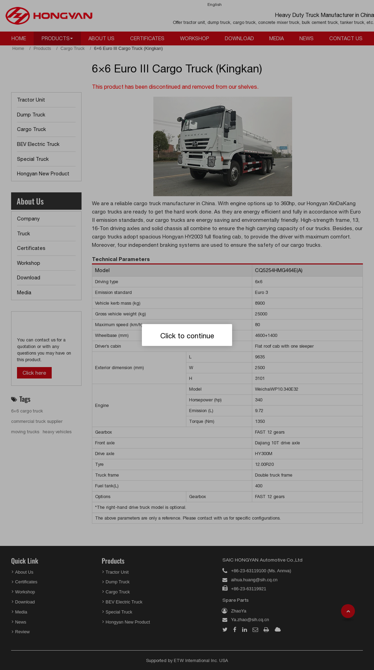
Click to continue (187, 336)
